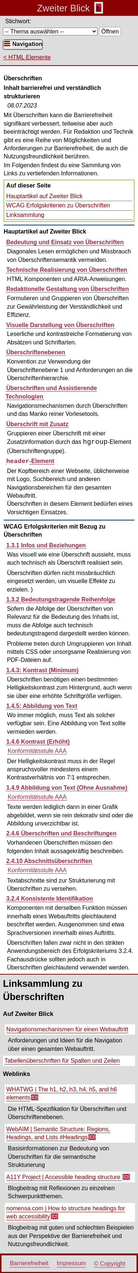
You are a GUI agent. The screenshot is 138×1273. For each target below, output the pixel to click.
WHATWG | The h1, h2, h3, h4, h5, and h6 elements (61, 1094)
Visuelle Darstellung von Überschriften (60, 325)
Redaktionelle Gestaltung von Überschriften (67, 289)
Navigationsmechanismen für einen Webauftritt (67, 1029)
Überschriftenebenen (35, 352)
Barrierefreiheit (30, 1263)
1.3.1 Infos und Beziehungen (46, 545)
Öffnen (110, 31)
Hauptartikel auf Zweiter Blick (44, 196)
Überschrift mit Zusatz (37, 424)
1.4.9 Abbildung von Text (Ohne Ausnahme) (66, 788)
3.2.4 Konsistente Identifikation (49, 898)
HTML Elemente (29, 57)
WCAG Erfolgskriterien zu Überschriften (58, 205)
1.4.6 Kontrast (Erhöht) (38, 742)
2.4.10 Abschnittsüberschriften (49, 861)
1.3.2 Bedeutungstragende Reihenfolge (60, 599)
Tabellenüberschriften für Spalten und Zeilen (62, 1061)
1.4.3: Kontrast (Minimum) (42, 670)
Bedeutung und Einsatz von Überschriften (65, 242)
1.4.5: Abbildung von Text (41, 706)
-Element (30, 461)
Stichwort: (18, 21)
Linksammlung (25, 215)
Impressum (71, 1263)
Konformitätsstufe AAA (37, 751)
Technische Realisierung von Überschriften (66, 270)
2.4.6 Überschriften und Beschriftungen (61, 833)
